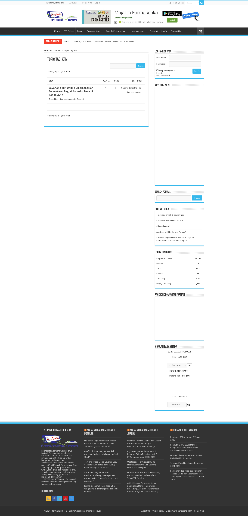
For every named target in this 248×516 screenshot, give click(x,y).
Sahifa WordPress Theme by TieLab (85, 511)
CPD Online (69, 31)
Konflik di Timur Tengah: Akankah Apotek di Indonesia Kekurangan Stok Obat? (101, 454)
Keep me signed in (167, 71)
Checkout (154, 31)
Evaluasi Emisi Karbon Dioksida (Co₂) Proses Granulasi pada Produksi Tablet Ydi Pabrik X (143, 475)
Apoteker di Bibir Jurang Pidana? (171, 232)
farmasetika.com (59, 511)
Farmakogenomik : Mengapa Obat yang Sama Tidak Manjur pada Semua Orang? (101, 489)
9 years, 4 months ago (131, 88)
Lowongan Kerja (137, 31)
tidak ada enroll (163, 226)
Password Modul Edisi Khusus (169, 220)
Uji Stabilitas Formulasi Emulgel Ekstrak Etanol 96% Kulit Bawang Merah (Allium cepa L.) (141, 465)
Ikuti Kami (47, 491)
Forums (58, 50)
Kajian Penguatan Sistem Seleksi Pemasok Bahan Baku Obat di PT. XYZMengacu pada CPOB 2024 (142, 454)
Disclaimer (171, 511)
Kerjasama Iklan (185, 511)
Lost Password (163, 75)
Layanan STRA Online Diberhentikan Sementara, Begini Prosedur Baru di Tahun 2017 (71, 91)
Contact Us (87, 3)
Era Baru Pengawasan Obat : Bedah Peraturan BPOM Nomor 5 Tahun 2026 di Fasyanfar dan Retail (100, 444)
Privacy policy (158, 511)
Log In (97, 3)
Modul (57, 31)
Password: (161, 64)
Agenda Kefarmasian (115, 31)
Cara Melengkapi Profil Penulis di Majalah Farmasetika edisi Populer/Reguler (175, 239)
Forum (80, 31)
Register (160, 73)
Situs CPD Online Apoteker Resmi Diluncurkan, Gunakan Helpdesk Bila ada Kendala (98, 41)
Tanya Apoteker (94, 31)
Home (48, 30)
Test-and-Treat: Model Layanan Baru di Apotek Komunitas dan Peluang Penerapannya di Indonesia (100, 465)
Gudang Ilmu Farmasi (185, 430)
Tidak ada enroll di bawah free (170, 215)
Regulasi (80, 99)
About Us (73, 3)
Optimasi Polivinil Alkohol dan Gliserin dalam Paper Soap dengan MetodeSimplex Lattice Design (144, 444)
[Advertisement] (179, 136)
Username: (161, 57)
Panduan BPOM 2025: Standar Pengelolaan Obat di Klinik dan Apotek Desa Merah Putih (184, 448)
